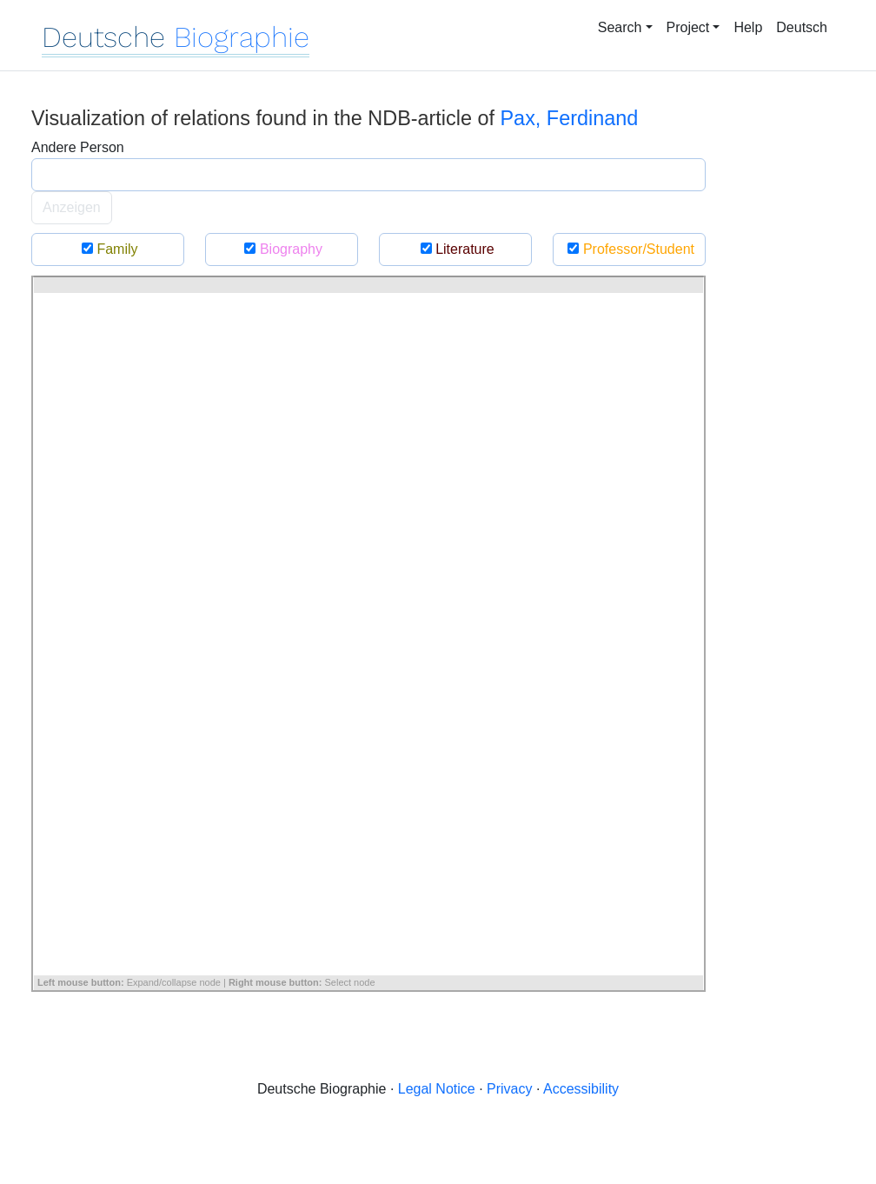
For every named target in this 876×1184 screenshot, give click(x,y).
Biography (281, 249)
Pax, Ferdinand (570, 118)
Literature (455, 249)
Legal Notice (436, 1088)
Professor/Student (629, 249)
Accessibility (581, 1088)
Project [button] (688, 27)
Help (747, 27)
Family (107, 249)
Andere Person (77, 147)
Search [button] (620, 27)
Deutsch (801, 27)
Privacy (509, 1088)
